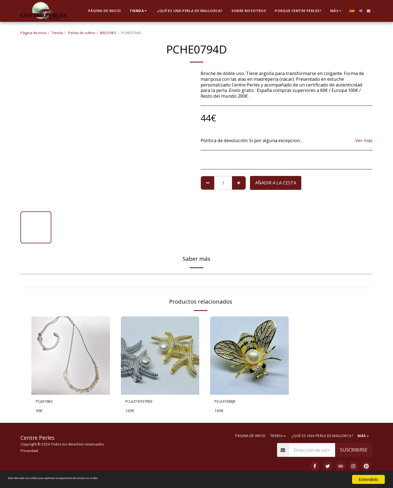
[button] (360, 11)
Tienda (57, 32)
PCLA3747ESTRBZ (143, 402)
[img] (70, 355)
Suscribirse (353, 451)
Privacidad (29, 452)
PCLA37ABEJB (229, 402)
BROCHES (108, 32)
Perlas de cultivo (81, 32)
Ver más (364, 140)
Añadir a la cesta (275, 182)
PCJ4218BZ (47, 402)
